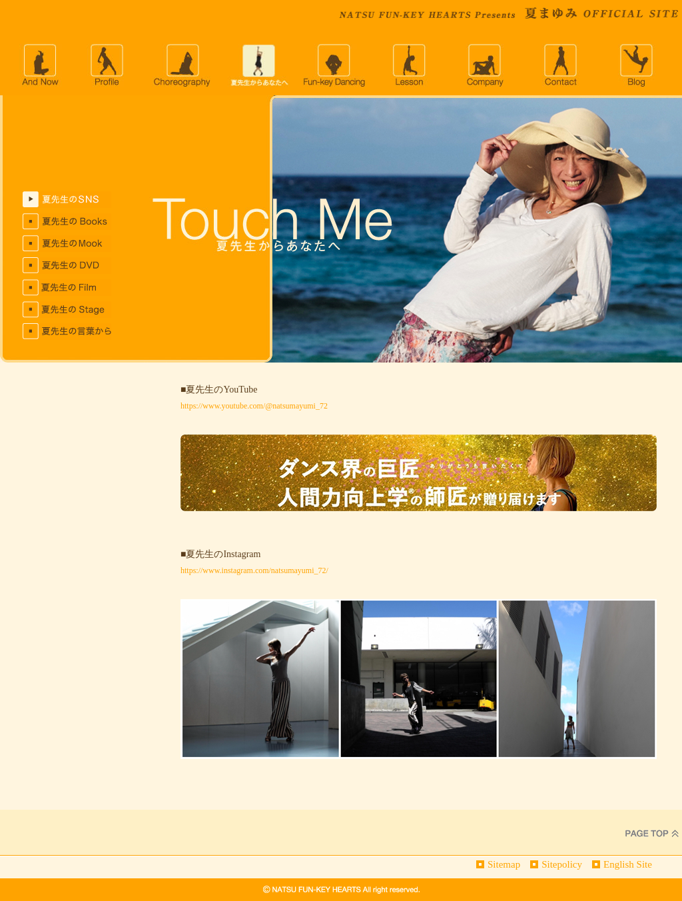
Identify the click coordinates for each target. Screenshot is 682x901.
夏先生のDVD (77, 265)
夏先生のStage (77, 309)
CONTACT (562, 65)
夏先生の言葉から (77, 331)
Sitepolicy (561, 864)
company (486, 65)
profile (106, 65)
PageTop (652, 832)
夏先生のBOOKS (77, 221)
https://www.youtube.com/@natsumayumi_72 (254, 406)
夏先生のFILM (77, 287)
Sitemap (504, 864)
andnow (39, 65)
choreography (182, 65)
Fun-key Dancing (334, 65)
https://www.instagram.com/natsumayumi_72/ (254, 570)
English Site (627, 864)
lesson (410, 65)
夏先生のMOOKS (77, 243)
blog (638, 65)
